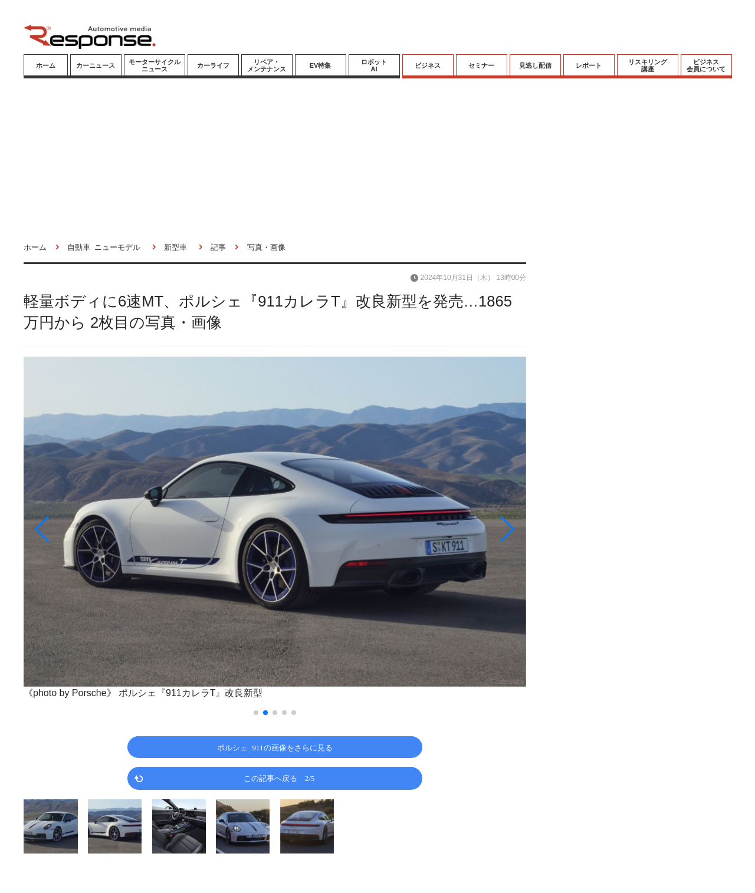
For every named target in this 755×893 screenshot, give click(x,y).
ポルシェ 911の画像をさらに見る (274, 747)
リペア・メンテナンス (266, 65)
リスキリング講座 (647, 65)
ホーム (45, 65)
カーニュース (95, 65)
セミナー (481, 65)
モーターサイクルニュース (154, 65)
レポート (589, 65)
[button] (99, 529)
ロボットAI (374, 65)
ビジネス (428, 65)
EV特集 (320, 65)
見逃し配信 (535, 65)
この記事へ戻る (279, 778)
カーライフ (213, 65)
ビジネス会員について (706, 65)
